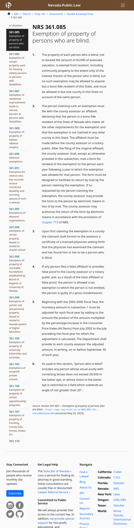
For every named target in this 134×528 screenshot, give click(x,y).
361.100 (18, 347)
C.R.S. (117, 477)
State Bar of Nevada (56, 471)
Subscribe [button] (15, 493)
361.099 (18, 314)
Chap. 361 (40, 14)
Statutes (118, 483)
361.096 (17, 238)
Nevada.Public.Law (64, 5)
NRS (16, 14)
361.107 (17, 423)
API (82, 493)
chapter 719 (50, 222)
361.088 (16, 137)
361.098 (17, 273)
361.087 (17, 106)
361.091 (17, 185)
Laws (116, 494)
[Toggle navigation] (123, 5)
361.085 (16, 39)
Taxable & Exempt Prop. (80, 14)
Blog (82, 482)
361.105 (17, 371)
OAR (116, 500)
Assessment (56, 14)
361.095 (17, 214)
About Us (86, 487)
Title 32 (26, 14)
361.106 (17, 395)
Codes (117, 472)
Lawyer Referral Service (53, 492)
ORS (123, 500)
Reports (85, 508)
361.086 (18, 69)
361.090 (16, 157)
